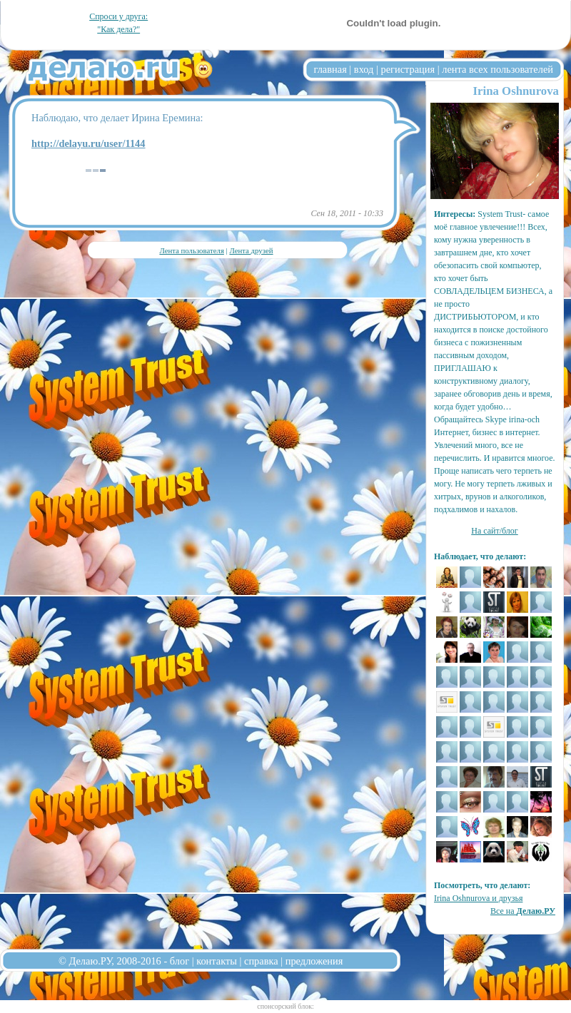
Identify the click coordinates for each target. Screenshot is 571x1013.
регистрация (407, 69)
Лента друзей (251, 250)
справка (261, 961)
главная (330, 69)
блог (179, 961)
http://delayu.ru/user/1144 (88, 143)
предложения (314, 961)
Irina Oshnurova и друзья (478, 898)
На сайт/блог (494, 531)
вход (364, 69)
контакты (216, 961)
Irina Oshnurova (516, 91)
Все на (522, 911)
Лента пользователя (191, 250)
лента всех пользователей (497, 69)
